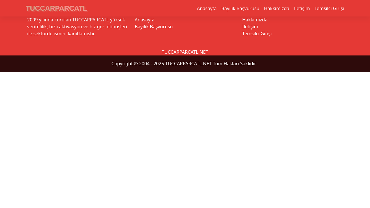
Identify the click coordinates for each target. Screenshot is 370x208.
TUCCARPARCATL (56, 8)
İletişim (302, 8)
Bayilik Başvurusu (240, 8)
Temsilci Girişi (329, 8)
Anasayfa (207, 8)
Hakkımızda (276, 8)
